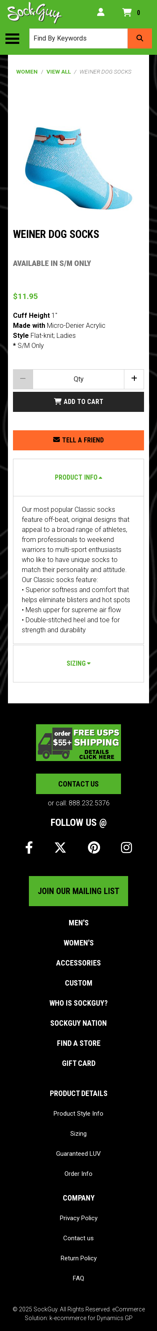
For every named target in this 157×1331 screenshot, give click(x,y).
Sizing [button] (76, 663)
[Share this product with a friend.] (78, 440)
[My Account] (101, 13)
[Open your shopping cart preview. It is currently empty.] (132, 13)
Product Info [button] (76, 477)
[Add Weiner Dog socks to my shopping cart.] (78, 402)
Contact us (78, 783)
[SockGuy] (34, 13)
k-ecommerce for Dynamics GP (91, 1318)
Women (27, 71)
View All (58, 71)
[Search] (140, 38)
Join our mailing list (78, 891)
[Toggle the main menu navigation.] (16, 38)
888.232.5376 (89, 803)
